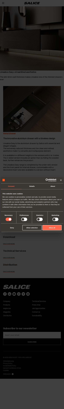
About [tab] (52, 186)
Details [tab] (32, 186)
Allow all (52, 228)
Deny (12, 228)
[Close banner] (61, 180)
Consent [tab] (11, 186)
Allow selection (32, 228)
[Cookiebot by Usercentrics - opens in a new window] (47, 180)
